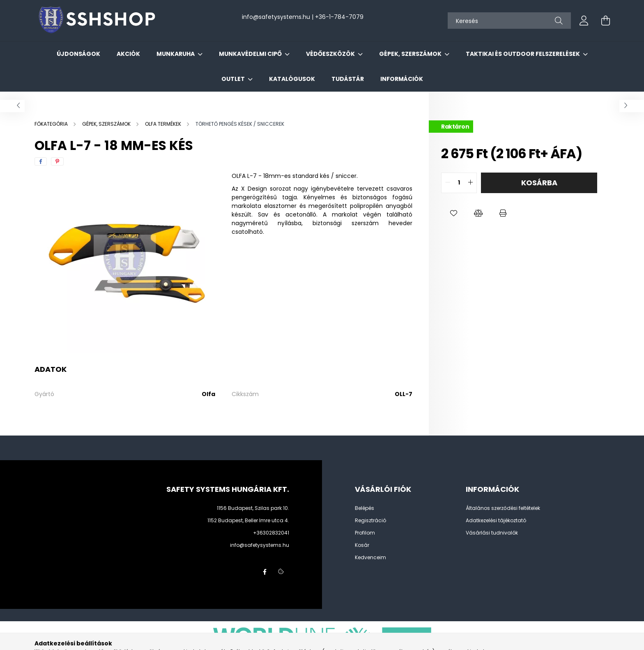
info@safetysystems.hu (259, 545)
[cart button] (605, 20)
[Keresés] (509, 20)
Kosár (362, 545)
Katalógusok (292, 79)
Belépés (364, 508)
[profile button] (584, 20)
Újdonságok (78, 54)
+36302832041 (271, 532)
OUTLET (233, 79)
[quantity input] (459, 183)
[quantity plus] (470, 183)
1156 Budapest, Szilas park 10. (253, 508)
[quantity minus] (448, 183)
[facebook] (40, 161)
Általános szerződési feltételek (503, 508)
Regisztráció (370, 520)
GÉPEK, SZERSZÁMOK (411, 54)
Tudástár (347, 79)
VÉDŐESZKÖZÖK (331, 54)
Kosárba (539, 182)
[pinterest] (57, 161)
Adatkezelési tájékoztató (496, 520)
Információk (401, 79)
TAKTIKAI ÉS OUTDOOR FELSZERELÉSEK (523, 54)
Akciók (128, 54)
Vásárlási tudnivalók (492, 533)
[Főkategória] (51, 123)
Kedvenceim (370, 557)
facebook (264, 572)
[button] (453, 213)
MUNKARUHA (176, 54)
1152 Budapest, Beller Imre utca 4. (248, 520)
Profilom (365, 533)
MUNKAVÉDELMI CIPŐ (251, 54)
